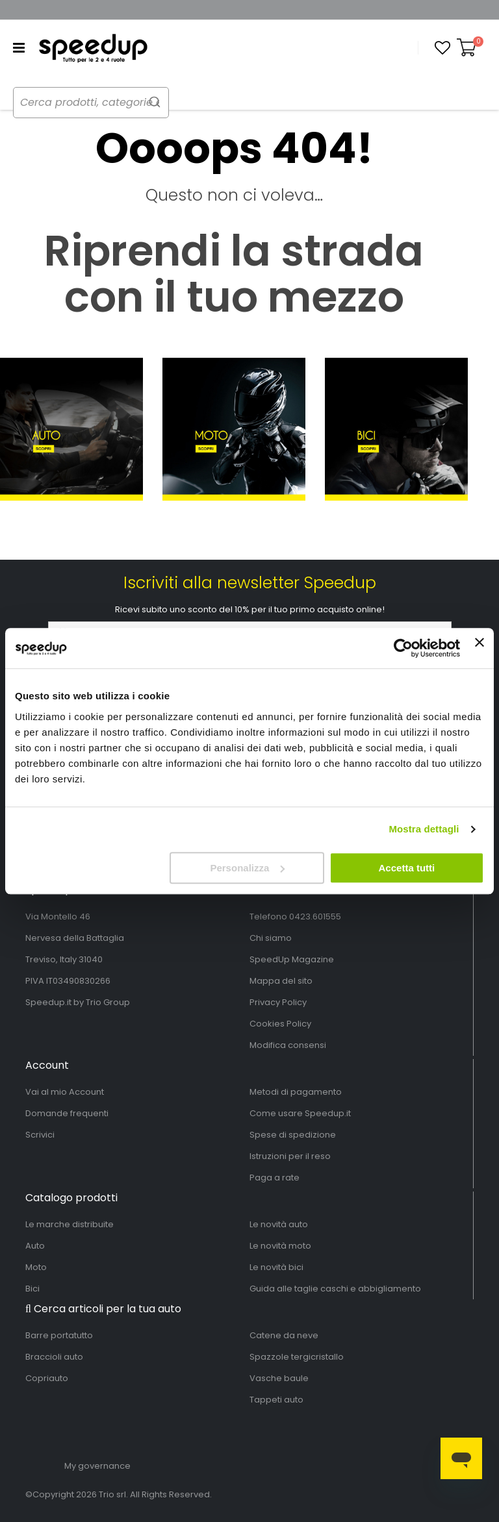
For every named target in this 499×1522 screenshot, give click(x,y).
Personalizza (247, 867)
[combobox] (104, 102)
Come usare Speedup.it (300, 1113)
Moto (36, 1267)
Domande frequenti (67, 1113)
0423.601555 (315, 916)
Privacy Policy (278, 1002)
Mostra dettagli (424, 828)
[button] (442, 48)
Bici (32, 1288)
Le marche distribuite (69, 1224)
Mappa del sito (281, 981)
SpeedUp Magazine (292, 959)
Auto (35, 1246)
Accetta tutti (407, 867)
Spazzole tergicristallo (297, 1357)
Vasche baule (279, 1378)
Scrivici (40, 1135)
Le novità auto (279, 1224)
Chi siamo (271, 938)
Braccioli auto (54, 1357)
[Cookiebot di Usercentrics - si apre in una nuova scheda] (403, 648)
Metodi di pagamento (296, 1092)
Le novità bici (276, 1267)
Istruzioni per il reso (290, 1156)
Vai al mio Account (64, 1092)
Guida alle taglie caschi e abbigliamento (335, 1288)
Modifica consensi (288, 1045)
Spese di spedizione (293, 1135)
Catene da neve (284, 1335)
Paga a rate (275, 1177)
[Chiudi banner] (479, 648)
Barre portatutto (59, 1335)
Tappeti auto (276, 1399)
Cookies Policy (280, 1023)
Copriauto (46, 1378)
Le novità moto (280, 1246)
